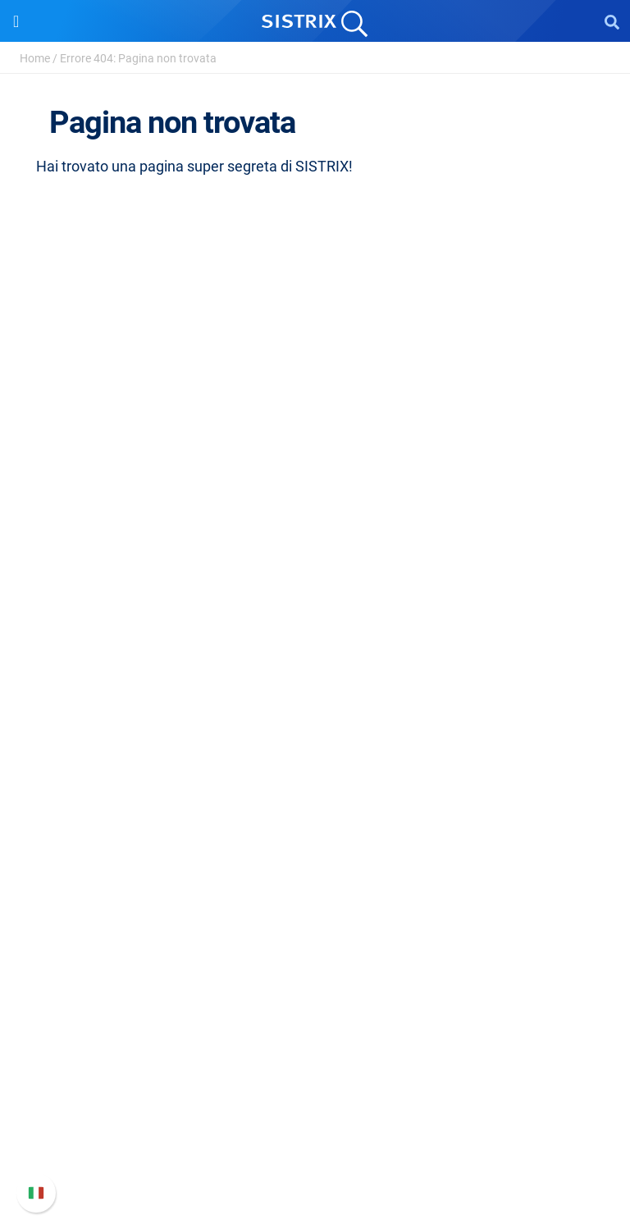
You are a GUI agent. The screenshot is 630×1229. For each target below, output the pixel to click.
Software (315, 644)
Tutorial (315, 968)
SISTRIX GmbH (315, 456)
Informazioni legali (315, 593)
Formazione (315, 540)
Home (35, 58)
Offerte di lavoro (315, 514)
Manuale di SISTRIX (315, 1051)
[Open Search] (612, 21)
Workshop (315, 863)
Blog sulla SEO (315, 916)
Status (315, 1156)
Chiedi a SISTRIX (315, 837)
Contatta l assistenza (315, 1130)
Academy (315, 890)
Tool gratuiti (315, 942)
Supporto (315, 1020)
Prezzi (315, 675)
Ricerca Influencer (315, 754)
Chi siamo (315, 488)
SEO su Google (315, 702)
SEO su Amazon (315, 728)
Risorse (315, 806)
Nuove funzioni (315, 1077)
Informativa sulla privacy (315, 566)
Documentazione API (315, 1104)
